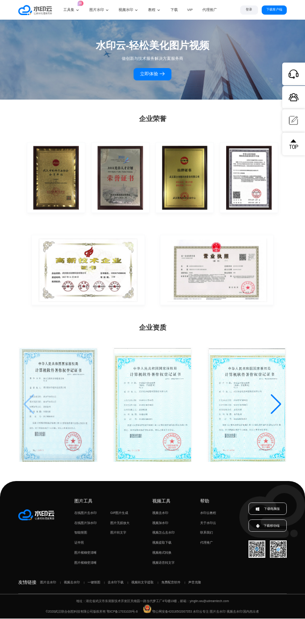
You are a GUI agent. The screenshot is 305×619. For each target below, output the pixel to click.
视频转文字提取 (142, 582)
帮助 (204, 501)
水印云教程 (208, 513)
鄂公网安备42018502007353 (167, 612)
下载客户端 (274, 9)
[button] (276, 405)
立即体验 (152, 74)
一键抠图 (94, 582)
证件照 (79, 543)
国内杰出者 (251, 612)
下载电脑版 (267, 509)
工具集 (71, 5)
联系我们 (206, 533)
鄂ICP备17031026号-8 (122, 612)
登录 (249, 9)
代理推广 (206, 543)
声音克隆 (194, 582)
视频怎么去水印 (163, 533)
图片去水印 (48, 582)
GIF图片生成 (119, 513)
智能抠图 (80, 533)
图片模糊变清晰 (85, 553)
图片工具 (83, 501)
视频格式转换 (161, 553)
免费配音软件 (171, 582)
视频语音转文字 (163, 563)
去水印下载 (116, 582)
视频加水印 (160, 523)
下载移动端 (268, 526)
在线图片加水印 (85, 523)
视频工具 (161, 501)
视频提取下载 (161, 543)
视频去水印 (160, 513)
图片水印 (96, 10)
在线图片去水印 (85, 513)
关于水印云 (208, 523)
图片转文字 (118, 533)
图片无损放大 (119, 523)
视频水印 (126, 10)
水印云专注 (201, 612)
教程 (151, 10)
